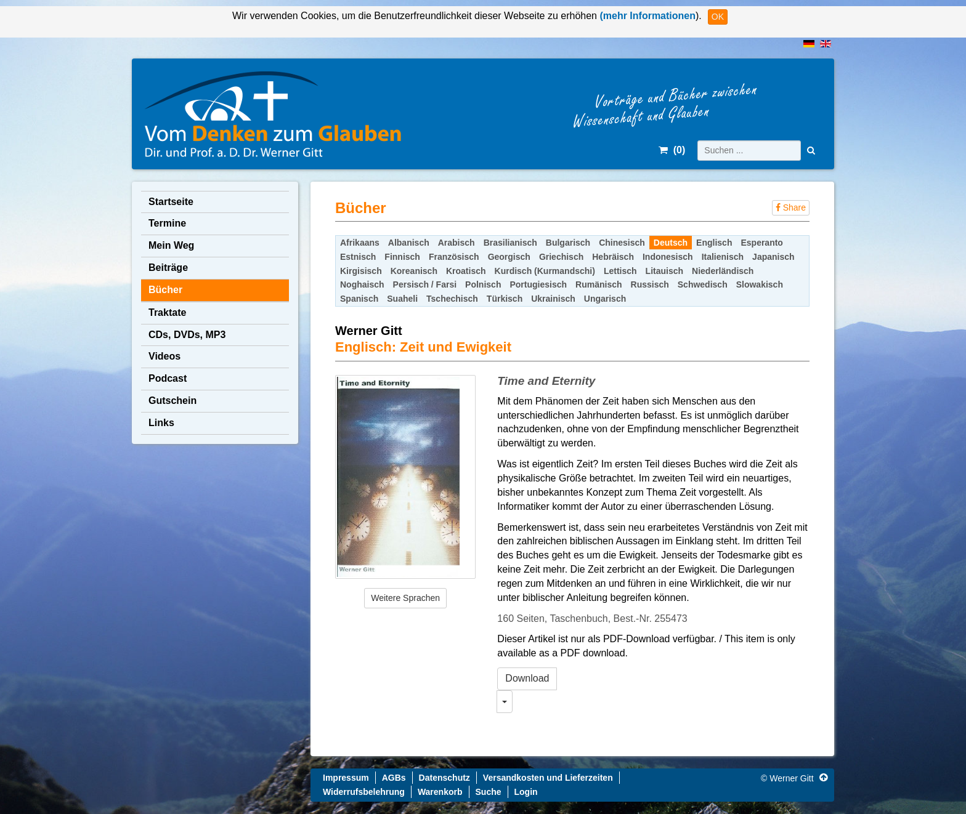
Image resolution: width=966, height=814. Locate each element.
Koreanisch (414, 271)
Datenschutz (444, 778)
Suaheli (402, 299)
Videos (164, 356)
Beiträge (168, 267)
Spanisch (359, 299)
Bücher (165, 289)
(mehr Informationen (646, 15)
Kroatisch (466, 271)
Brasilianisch (510, 243)
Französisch (454, 257)
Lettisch (620, 271)
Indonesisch (668, 257)
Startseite (170, 201)
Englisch (714, 243)
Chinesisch (622, 243)
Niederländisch (722, 271)
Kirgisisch (361, 271)
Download (527, 678)
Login (526, 792)
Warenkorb (440, 792)
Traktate (167, 312)
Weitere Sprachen (405, 598)
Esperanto (761, 243)
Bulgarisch (568, 243)
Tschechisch (452, 299)
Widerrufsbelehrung (364, 792)
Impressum (346, 778)
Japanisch (773, 257)
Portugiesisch (538, 284)
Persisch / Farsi (425, 284)
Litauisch (664, 271)
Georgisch (509, 257)
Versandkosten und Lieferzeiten (548, 778)
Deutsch (671, 243)
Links (161, 422)
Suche (488, 792)
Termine (167, 223)
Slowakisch (759, 284)
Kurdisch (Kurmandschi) (545, 271)
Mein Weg (171, 245)
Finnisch (402, 257)
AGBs (394, 778)
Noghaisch (362, 284)
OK (718, 17)
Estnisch (358, 257)
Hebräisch (613, 257)
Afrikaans (360, 243)
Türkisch (504, 299)
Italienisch (723, 257)
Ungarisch (605, 299)
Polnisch (483, 284)
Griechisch (561, 257)
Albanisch (408, 243)
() (672, 150)
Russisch (650, 284)
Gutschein (172, 400)
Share (791, 207)
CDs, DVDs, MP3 (186, 334)
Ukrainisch (553, 299)
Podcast (167, 378)
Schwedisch (703, 284)
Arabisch (456, 243)
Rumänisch (598, 284)
